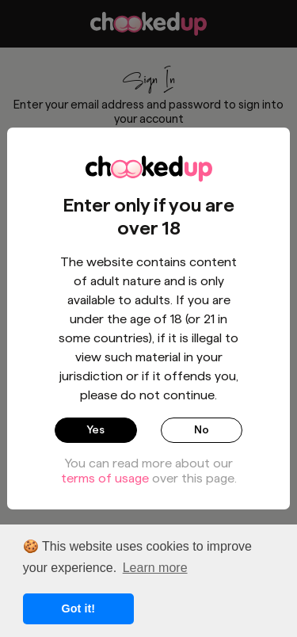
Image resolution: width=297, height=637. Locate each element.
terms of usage (105, 478)
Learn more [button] (155, 567)
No (201, 429)
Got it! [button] (78, 608)
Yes (95, 429)
